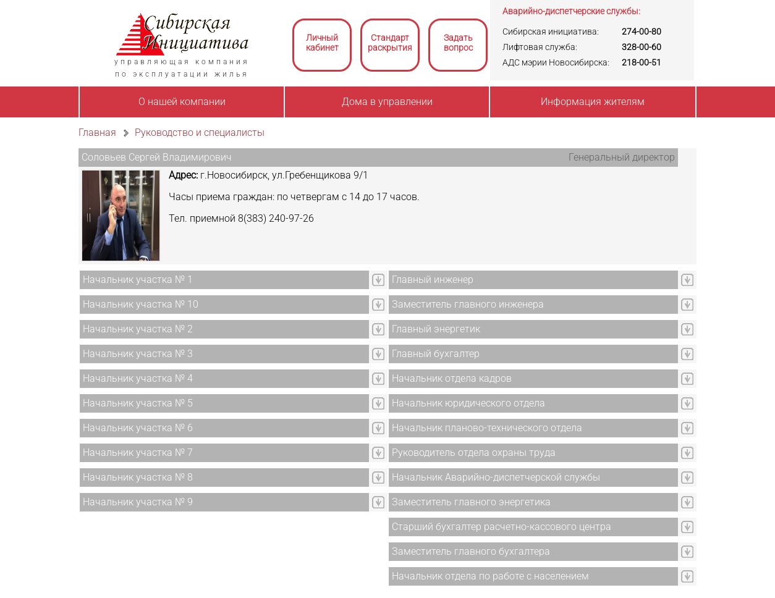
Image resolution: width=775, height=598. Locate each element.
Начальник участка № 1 (138, 279)
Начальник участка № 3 (138, 354)
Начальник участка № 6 (138, 428)
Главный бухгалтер (436, 354)
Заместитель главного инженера (468, 304)
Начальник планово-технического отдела (487, 428)
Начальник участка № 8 (138, 477)
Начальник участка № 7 (138, 452)
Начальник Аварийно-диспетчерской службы (496, 477)
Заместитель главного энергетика (471, 502)
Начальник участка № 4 (138, 378)
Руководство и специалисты (200, 132)
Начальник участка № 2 (138, 329)
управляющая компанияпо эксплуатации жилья (182, 67)
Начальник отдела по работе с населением (490, 576)
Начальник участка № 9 (138, 502)
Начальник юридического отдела (468, 403)
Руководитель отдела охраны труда (474, 452)
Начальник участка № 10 (140, 304)
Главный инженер (432, 279)
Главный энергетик (436, 329)
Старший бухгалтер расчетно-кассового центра (501, 527)
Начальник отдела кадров (452, 378)
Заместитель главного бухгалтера (471, 551)
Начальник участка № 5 (138, 403)
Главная (97, 132)
